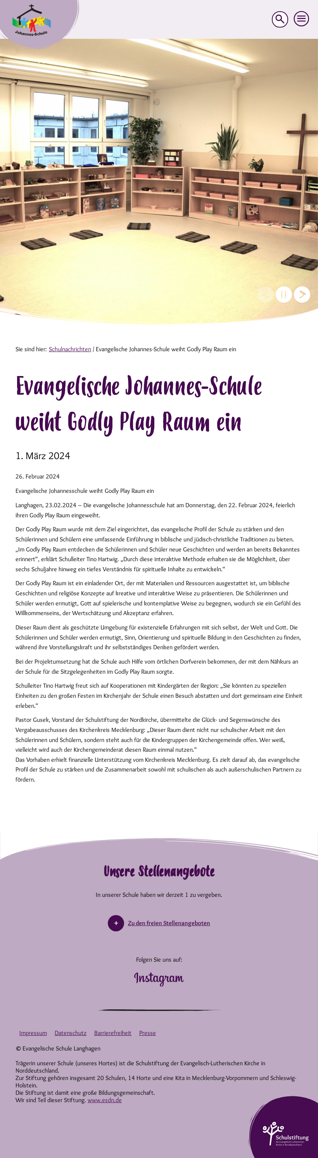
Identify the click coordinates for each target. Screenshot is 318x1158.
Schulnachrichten (70, 349)
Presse (147, 1033)
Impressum (33, 1033)
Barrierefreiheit (112, 1033)
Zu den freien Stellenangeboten (169, 923)
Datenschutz (70, 1033)
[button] (302, 19)
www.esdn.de (105, 1100)
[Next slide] (302, 294)
